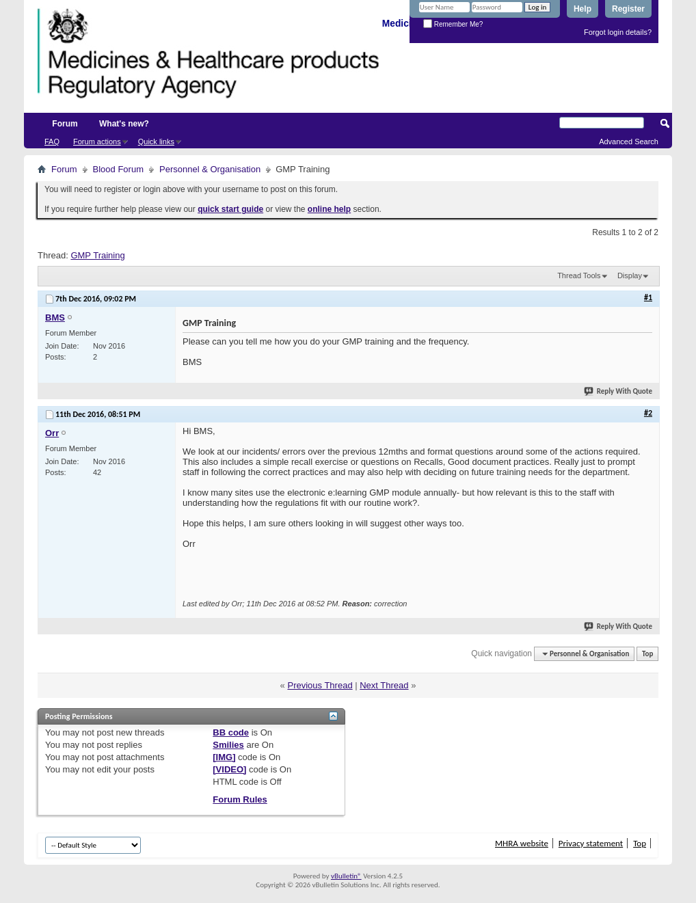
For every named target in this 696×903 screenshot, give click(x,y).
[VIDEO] (229, 769)
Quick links (156, 141)
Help (582, 9)
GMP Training (97, 255)
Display (629, 275)
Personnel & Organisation (209, 169)
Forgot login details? (618, 32)
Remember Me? (453, 24)
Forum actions (97, 141)
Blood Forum (118, 169)
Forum (64, 124)
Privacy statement (591, 843)
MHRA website (521, 843)
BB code (231, 732)
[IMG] (224, 757)
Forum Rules (240, 799)
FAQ (51, 141)
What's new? (124, 124)
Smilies (228, 745)
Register (628, 9)
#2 (648, 413)
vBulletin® (346, 876)
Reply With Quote (618, 391)
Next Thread (384, 685)
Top (647, 653)
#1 (648, 297)
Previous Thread (319, 685)
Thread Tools (578, 275)
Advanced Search (628, 141)
